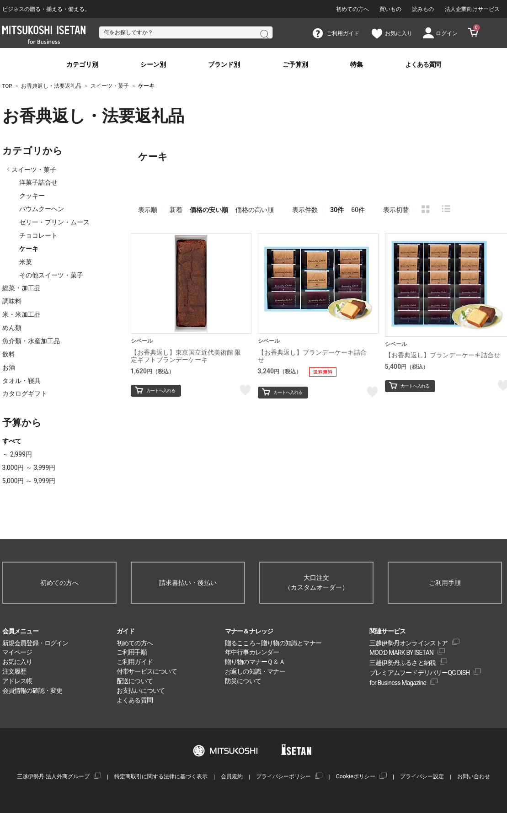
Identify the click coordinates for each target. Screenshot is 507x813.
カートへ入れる (160, 390)
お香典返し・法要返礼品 (52, 116)
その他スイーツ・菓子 (51, 275)
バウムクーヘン (41, 209)
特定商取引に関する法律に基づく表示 (161, 776)
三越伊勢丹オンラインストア (408, 643)
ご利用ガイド (135, 661)
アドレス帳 (17, 681)
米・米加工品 (21, 314)
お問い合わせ (473, 776)
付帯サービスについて (147, 671)
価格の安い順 (209, 209)
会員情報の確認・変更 (32, 690)
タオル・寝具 (21, 380)
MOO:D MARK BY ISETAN (401, 652)
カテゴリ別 (82, 65)
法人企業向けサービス (472, 9)
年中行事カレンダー (252, 652)
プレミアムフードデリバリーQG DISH (419, 672)
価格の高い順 (254, 209)
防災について (243, 681)
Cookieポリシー (355, 776)
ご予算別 (295, 65)
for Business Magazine (397, 682)
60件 (358, 209)
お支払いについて (141, 690)
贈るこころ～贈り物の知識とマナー (273, 643)
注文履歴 (14, 671)
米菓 (25, 262)
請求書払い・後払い (188, 582)
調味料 (11, 301)
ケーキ (28, 248)
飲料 (8, 354)
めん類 (11, 327)
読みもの (423, 9)
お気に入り (17, 661)
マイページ (17, 652)
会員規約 (232, 776)
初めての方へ (352, 9)
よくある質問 (423, 65)
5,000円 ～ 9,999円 (29, 480)
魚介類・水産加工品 (31, 341)
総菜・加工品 (21, 288)
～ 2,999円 (17, 454)
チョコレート (38, 235)
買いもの (390, 9)
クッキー (32, 195)
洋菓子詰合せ (38, 182)
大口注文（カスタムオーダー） (316, 582)
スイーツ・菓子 (33, 169)
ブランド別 (224, 65)
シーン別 (153, 65)
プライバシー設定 (422, 776)
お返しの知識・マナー (255, 671)
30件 (337, 209)
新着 (176, 209)
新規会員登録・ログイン (35, 643)
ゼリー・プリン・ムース (54, 222)
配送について (135, 681)
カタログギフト (24, 393)
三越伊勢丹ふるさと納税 (402, 662)
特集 (356, 65)
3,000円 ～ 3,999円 (29, 467)
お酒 (8, 367)
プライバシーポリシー (283, 776)
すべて (11, 441)
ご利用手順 (445, 582)
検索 (263, 33)
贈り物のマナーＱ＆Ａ (255, 661)
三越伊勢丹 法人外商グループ (53, 776)
